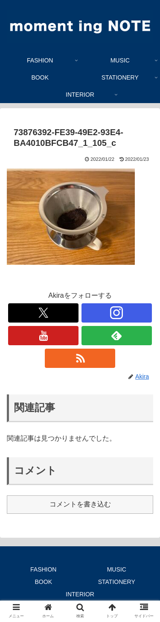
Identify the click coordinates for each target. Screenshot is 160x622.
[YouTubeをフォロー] (43, 335)
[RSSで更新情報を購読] (80, 358)
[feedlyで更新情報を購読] (116, 335)
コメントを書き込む (80, 504)
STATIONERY (116, 581)
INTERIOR (80, 594)
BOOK (43, 581)
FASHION (43, 569)
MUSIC (116, 569)
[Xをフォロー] (43, 313)
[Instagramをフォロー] (116, 313)
